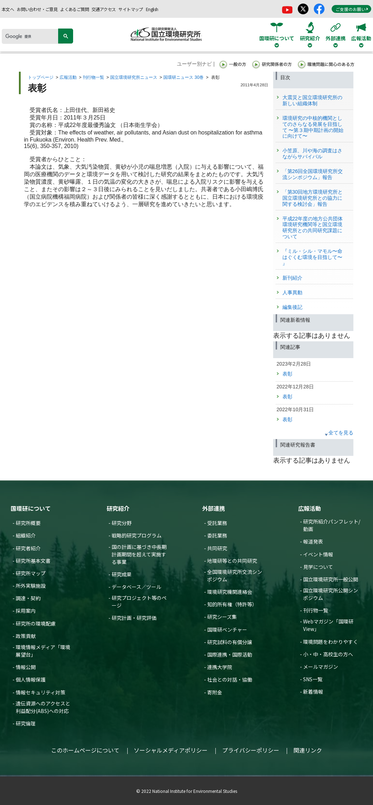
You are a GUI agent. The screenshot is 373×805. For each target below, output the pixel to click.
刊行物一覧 (93, 77)
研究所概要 (28, 522)
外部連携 (213, 508)
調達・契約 (28, 598)
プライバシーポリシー (250, 750)
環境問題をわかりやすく (330, 641)
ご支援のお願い (352, 9)
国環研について (31, 508)
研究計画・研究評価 (134, 617)
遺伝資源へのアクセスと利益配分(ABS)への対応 (43, 707)
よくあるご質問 (74, 9)
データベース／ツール (136, 586)
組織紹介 (26, 535)
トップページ (40, 77)
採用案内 (26, 610)
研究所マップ (31, 573)
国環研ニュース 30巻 (183, 77)
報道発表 (313, 541)
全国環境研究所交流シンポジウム (234, 575)
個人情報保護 (31, 679)
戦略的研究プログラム (137, 535)
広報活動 (68, 77)
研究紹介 (118, 508)
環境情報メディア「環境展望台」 (43, 650)
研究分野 (122, 522)
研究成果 (122, 574)
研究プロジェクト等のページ (139, 601)
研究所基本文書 (33, 560)
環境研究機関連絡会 (229, 591)
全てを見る (340, 432)
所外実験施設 (31, 585)
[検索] (32, 36)
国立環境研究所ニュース (133, 77)
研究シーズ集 (222, 616)
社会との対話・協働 (229, 679)
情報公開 (26, 667)
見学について (318, 566)
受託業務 (217, 522)
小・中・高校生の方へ (328, 654)
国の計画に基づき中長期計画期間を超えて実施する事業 (139, 554)
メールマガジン (320, 666)
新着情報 (313, 691)
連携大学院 (219, 667)
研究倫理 (26, 723)
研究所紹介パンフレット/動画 (331, 525)
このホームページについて (85, 750)
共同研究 (217, 548)
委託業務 (217, 535)
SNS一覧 (312, 679)
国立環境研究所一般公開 (330, 579)
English (152, 9)
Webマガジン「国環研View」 (328, 625)
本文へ (8, 9)
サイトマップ (130, 9)
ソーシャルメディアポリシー (171, 750)
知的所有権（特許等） (232, 604)
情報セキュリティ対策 (40, 692)
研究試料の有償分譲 (229, 642)
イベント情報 (318, 554)
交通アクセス (104, 9)
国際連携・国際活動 (229, 654)
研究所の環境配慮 (36, 623)
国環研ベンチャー (227, 629)
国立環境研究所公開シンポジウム (330, 594)
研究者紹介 (28, 548)
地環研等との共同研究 (232, 560)
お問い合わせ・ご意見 (37, 9)
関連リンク (307, 750)
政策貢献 (26, 636)
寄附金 (214, 692)
